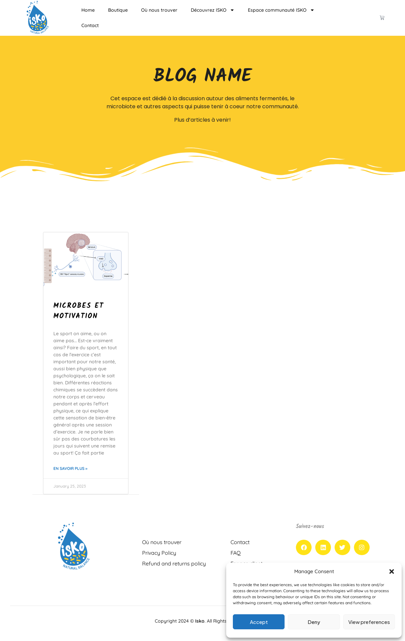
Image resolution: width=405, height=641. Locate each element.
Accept (259, 622)
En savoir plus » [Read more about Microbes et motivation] (70, 468)
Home (88, 10)
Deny (314, 622)
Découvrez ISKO (213, 10)
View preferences (369, 622)
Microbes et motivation (78, 311)
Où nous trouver (159, 10)
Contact (90, 25)
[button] (391, 571)
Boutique (118, 10)
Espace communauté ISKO (281, 10)
